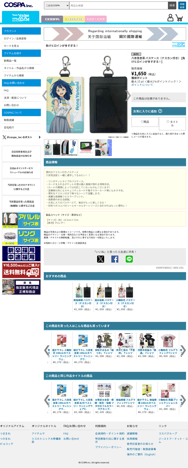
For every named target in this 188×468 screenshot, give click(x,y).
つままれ (5, 433)
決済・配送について (15, 97)
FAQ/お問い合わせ (14, 83)
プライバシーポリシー (108, 447)
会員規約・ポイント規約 (109, 433)
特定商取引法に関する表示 (109, 440)
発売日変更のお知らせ (140, 444)
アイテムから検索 (14, 75)
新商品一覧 (10, 60)
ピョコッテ (6, 444)
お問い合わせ (11, 105)
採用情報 (132, 438)
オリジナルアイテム (12, 426)
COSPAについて (13, 112)
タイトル (172, 123)
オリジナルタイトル (44, 426)
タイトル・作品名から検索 (19, 68)
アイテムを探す (12, 53)
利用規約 (100, 426)
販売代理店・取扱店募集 (141, 449)
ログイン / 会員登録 (15, 38)
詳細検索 (182, 5)
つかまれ (5, 438)
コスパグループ (168, 433)
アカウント (10, 31)
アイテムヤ (38, 433)
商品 (145, 121)
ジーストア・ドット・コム (173, 440)
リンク (163, 426)
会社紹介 (9, 127)
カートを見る (11, 46)
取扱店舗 (9, 120)
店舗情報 (132, 433)
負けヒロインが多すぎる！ (62, 45)
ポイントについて (142, 85)
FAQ (6, 90)
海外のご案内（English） (142, 454)
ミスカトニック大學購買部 (46, 440)
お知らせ (132, 426)
